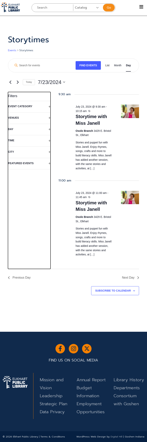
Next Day (130, 277)
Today (29, 82)
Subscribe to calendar (113, 290)
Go (109, 7)
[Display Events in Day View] (128, 65)
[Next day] (17, 82)
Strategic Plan (53, 404)
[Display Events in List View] (107, 65)
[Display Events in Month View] (117, 65)
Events (12, 50)
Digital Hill (116, 436)
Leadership (51, 396)
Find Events (88, 65)
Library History (129, 380)
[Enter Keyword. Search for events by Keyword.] (44, 65)
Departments (127, 388)
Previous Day (19, 277)
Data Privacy (52, 412)
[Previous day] (10, 82)
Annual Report (91, 380)
